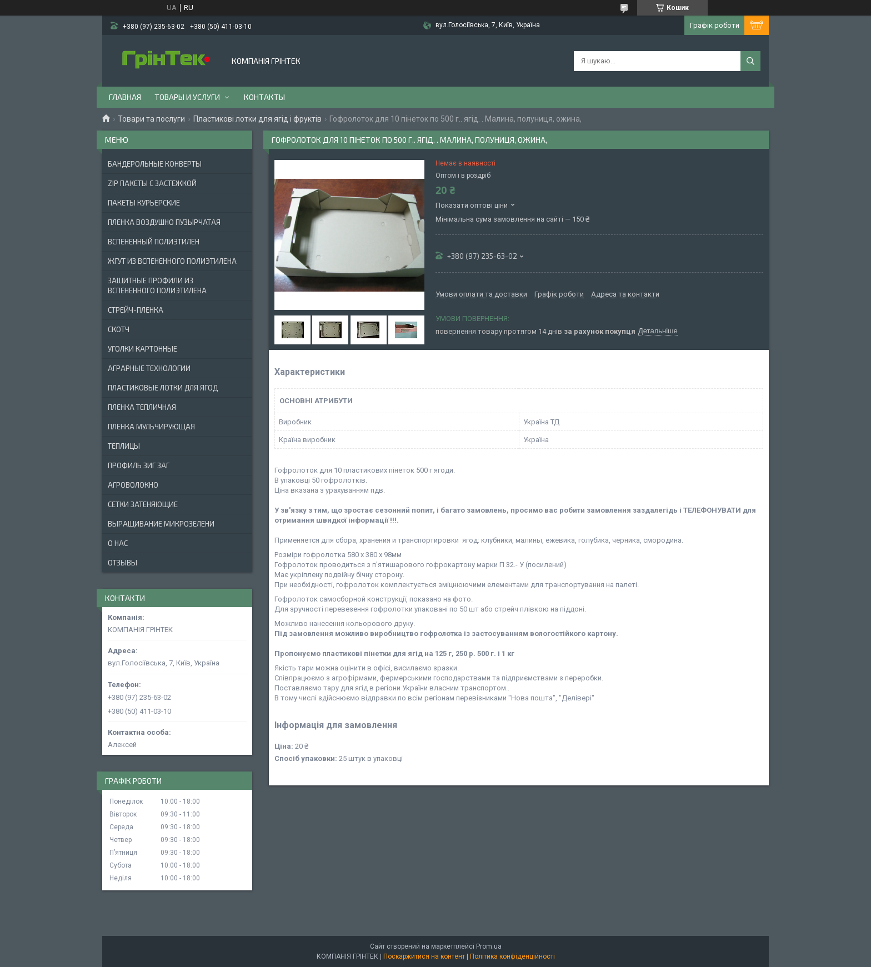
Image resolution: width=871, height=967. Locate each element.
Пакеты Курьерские (144, 202)
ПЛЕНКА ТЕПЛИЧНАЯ (142, 407)
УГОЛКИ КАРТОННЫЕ (142, 348)
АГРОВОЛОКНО (133, 484)
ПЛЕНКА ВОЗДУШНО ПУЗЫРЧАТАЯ (164, 222)
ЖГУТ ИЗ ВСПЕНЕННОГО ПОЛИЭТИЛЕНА (172, 261)
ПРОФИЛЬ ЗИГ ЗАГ (138, 465)
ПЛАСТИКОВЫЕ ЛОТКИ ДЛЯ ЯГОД (163, 387)
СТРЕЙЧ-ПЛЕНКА (135, 309)
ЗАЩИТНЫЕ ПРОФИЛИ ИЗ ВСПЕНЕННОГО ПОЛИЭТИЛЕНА (157, 285)
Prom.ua (489, 946)
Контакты (264, 97)
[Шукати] (750, 61)
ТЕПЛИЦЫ (124, 446)
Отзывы (122, 562)
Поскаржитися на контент (424, 956)
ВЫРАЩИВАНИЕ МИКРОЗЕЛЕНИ (161, 523)
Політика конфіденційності (512, 956)
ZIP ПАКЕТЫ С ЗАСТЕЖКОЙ (152, 183)
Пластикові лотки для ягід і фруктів (257, 118)
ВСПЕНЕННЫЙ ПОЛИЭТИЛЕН (153, 241)
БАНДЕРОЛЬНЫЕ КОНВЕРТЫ (155, 163)
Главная (125, 97)
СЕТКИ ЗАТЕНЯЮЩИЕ (143, 504)
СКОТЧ (118, 329)
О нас (118, 543)
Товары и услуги (187, 97)
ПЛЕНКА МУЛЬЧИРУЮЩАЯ (151, 426)
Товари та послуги (151, 118)
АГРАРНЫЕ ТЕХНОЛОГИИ (149, 368)
